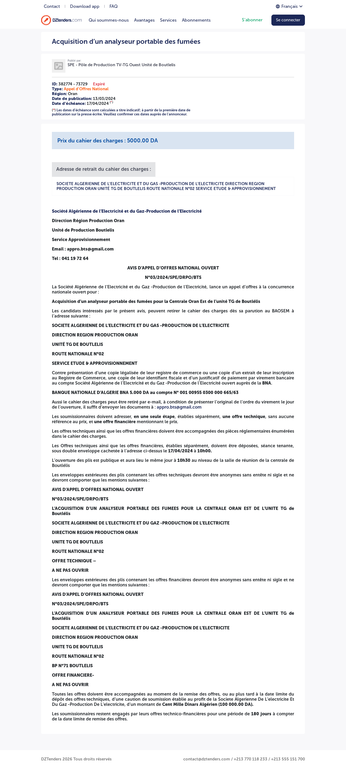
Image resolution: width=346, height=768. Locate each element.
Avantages (144, 20)
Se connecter (288, 20)
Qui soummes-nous (109, 20)
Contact (52, 6)
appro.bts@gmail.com (179, 407)
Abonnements (196, 20)
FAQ (113, 6)
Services (168, 20)
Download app (84, 6)
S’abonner (252, 19)
